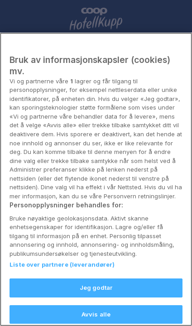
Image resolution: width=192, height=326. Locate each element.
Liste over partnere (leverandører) (62, 291)
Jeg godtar (96, 314)
